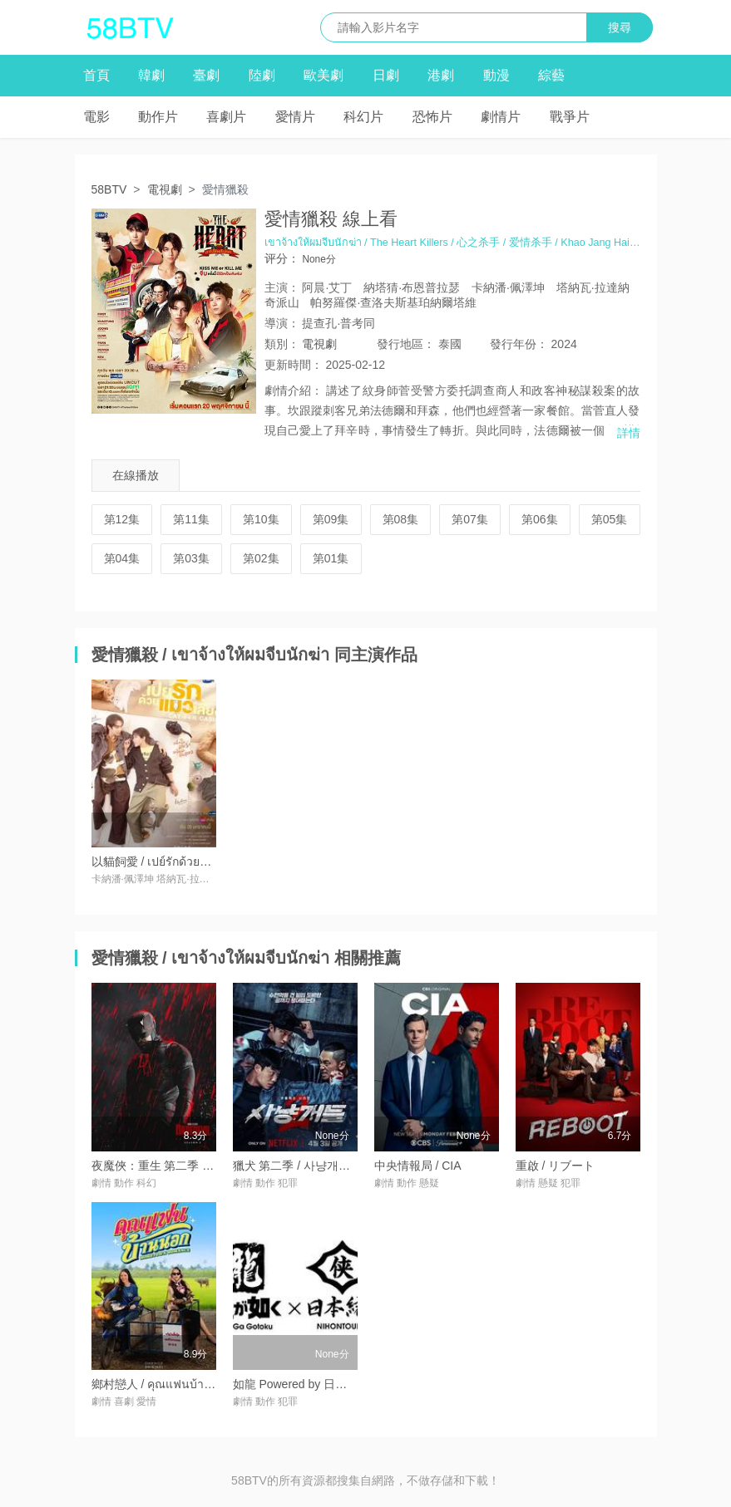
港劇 (440, 75)
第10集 (261, 519)
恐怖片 (432, 117)
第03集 (191, 558)
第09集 (331, 519)
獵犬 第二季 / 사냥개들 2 (296, 1165)
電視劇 (164, 189)
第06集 (539, 519)
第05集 (609, 519)
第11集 (191, 519)
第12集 (122, 519)
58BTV (109, 189)
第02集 (261, 558)
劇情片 (501, 117)
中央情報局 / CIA (418, 1165)
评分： (281, 258)
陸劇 (262, 75)
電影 (96, 117)
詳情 (628, 432)
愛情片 (295, 117)
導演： (281, 323)
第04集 (122, 558)
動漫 (496, 75)
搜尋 (619, 27)
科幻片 (363, 117)
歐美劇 (323, 75)
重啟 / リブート (555, 1165)
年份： (519, 344)
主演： (281, 287)
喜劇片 (226, 117)
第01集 (331, 558)
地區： (406, 344)
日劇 (386, 75)
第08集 (401, 519)
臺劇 (206, 75)
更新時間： (293, 364)
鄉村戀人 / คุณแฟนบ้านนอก (163, 1384)
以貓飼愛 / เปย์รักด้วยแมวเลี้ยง (168, 861)
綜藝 (551, 75)
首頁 (96, 75)
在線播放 (135, 475)
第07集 (470, 519)
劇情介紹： (293, 390)
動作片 (158, 117)
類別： (281, 344)
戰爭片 (570, 117)
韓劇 (151, 75)
